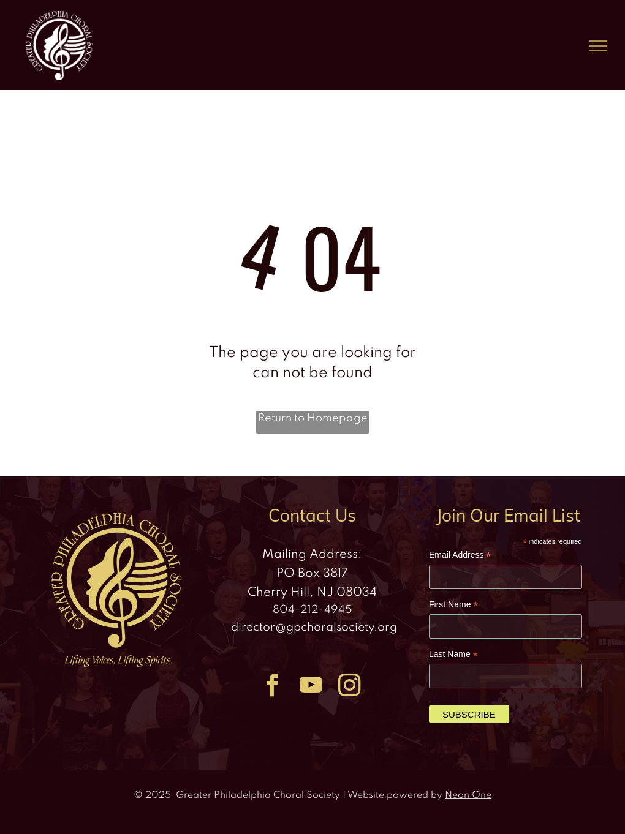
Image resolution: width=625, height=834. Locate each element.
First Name (454, 604)
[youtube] (311, 687)
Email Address (460, 555)
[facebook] (272, 687)
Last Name (453, 654)
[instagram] (349, 687)
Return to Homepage (313, 418)
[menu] (598, 46)
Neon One (468, 795)
